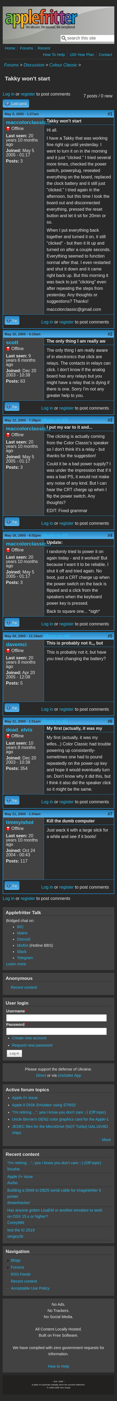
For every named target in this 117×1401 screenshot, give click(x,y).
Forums (26, 48)
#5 (110, 636)
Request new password (32, 1045)
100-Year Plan (82, 54)
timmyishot (19, 822)
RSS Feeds (21, 1274)
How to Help (58, 1366)
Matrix (22, 933)
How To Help (54, 54)
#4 (110, 535)
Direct (41, 1075)
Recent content (24, 987)
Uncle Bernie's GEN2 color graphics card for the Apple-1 (60, 1119)
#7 (110, 814)
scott (12, 342)
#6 (110, 721)
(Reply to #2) (55, 420)
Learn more (16, 964)
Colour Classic (63, 65)
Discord (23, 939)
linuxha (13, 1169)
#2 (110, 334)
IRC (20, 927)
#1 (110, 114)
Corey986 (15, 1222)
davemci (16, 644)
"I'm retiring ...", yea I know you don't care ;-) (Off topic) (59, 1112)
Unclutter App (69, 1075)
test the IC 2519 (21, 1230)
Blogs (15, 1260)
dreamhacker (18, 1203)
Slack (21, 951)
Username (16, 1011)
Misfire (22, 945)
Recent (44, 48)
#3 (110, 420)
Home (10, 48)
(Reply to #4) (57, 636)
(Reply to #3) (55, 535)
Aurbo (12, 1183)
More (106, 1140)
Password (16, 1024)
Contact (105, 54)
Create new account (29, 1038)
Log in (9, 94)
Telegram (25, 958)
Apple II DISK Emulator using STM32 (44, 1105)
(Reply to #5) (55, 721)
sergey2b (15, 1236)
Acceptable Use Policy (30, 1288)
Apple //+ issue (25, 1098)
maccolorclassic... (28, 122)
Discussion (33, 65)
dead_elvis (19, 730)
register (28, 94)
